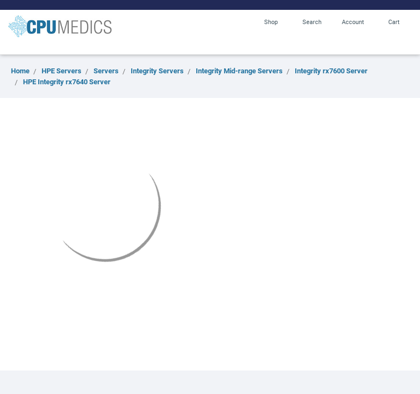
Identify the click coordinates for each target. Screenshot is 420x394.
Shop (271, 22)
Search (312, 22)
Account (353, 22)
